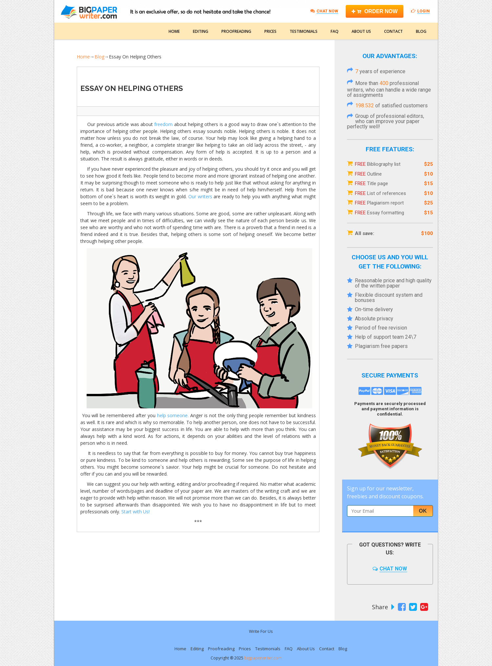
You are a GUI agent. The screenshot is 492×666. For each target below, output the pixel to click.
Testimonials (304, 31)
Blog (421, 31)
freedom (163, 124)
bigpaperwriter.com (263, 658)
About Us (361, 31)
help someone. (173, 415)
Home (174, 31)
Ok (423, 511)
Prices (270, 31)
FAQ (334, 31)
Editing (200, 31)
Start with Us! (136, 511)
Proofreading (236, 31)
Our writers (200, 196)
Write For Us (261, 631)
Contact (393, 31)
